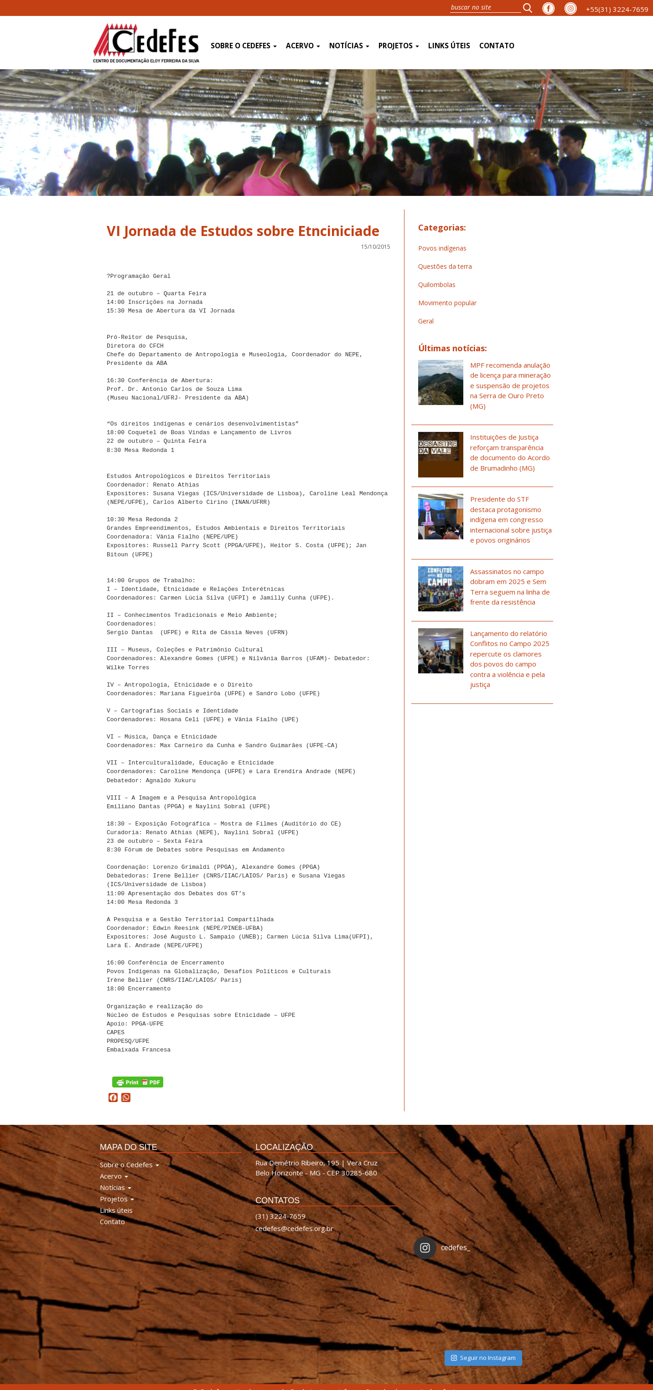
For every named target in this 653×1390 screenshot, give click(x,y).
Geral (426, 321)
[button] (530, 7)
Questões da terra (445, 266)
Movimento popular (447, 302)
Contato (496, 46)
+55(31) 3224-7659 (617, 9)
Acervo (303, 46)
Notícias (349, 46)
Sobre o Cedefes (244, 46)
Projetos (398, 46)
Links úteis (449, 46)
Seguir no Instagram (483, 1316)
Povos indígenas (442, 248)
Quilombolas (437, 284)
